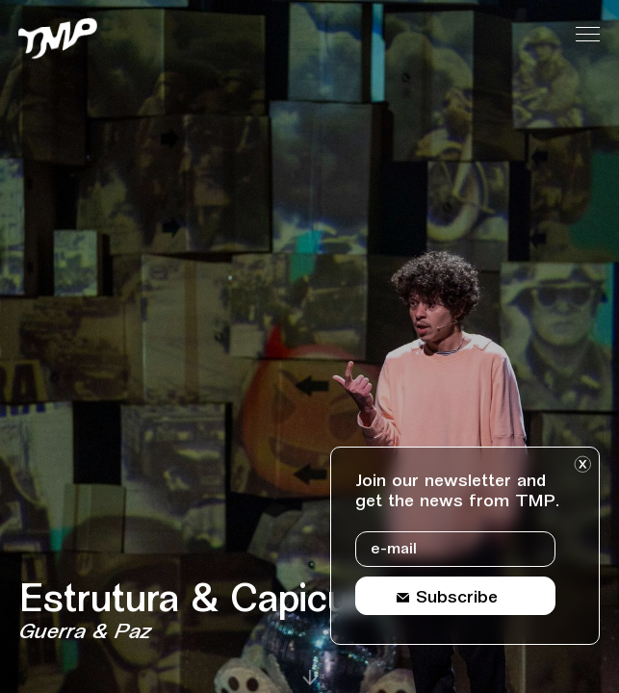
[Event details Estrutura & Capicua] (266, 614)
